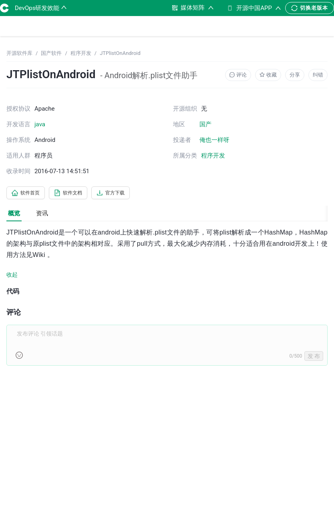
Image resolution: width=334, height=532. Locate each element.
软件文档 (77, 193)
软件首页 (28, 193)
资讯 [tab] (42, 214)
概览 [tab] (14, 214)
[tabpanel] (167, 302)
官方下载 (126, 193)
